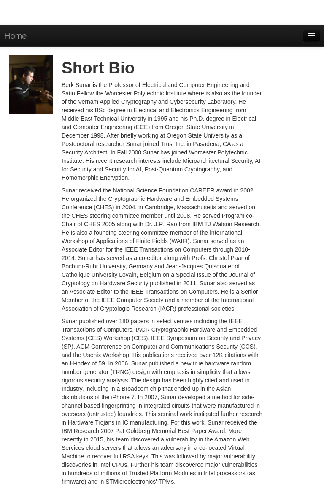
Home (15, 36)
